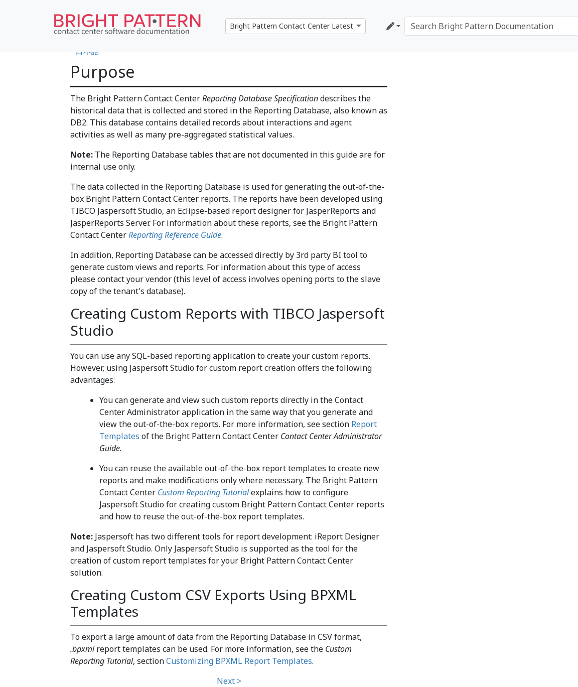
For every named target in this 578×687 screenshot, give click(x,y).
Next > (229, 680)
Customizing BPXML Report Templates (239, 660)
